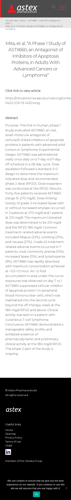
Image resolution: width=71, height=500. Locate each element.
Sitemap (10, 433)
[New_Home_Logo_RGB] (30, 8)
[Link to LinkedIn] (8, 452)
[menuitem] (51, 7)
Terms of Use (13, 441)
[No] (66, 488)
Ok (36, 494)
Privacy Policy (13, 437)
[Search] (51, 7)
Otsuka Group (33, 460)
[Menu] (60, 7)
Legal (8, 445)
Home (9, 429)
